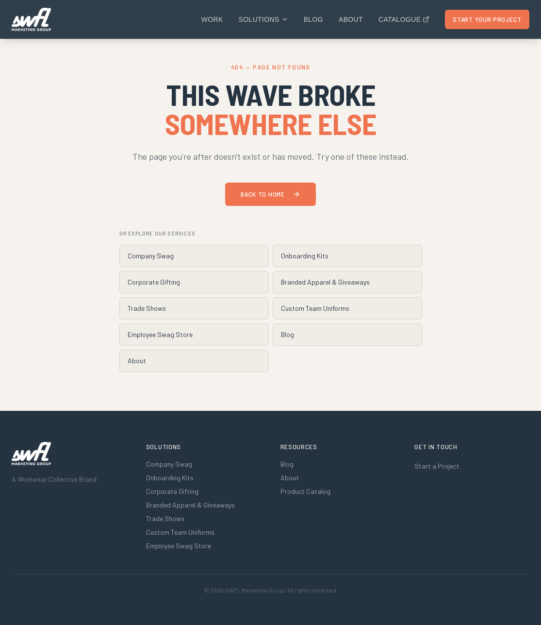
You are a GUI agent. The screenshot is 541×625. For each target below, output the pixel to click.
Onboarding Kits (304, 256)
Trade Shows (147, 308)
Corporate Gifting (154, 282)
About (351, 19)
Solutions (263, 19)
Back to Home (270, 194)
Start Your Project (487, 19)
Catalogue (403, 19)
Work (212, 19)
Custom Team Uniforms (315, 308)
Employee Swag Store (160, 334)
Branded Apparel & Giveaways (325, 282)
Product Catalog (305, 491)
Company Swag (151, 256)
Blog (313, 19)
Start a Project (436, 466)
